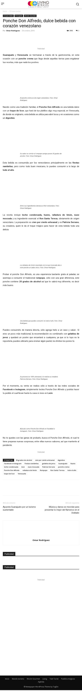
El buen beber (15, 11)
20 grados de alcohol (24, 460)
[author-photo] (41, 525)
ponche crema (63, 467)
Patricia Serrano (48, 467)
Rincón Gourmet (30, 16)
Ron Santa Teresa (57, 470)
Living (44, 679)
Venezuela (22, 474)
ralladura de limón (30, 470)
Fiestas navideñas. (32, 463)
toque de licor (9, 474)
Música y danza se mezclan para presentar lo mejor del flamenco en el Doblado (62, 510)
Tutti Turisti (54, 679)
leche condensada (11, 467)
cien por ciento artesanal (45, 460)
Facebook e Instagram (13, 463)
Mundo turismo (18, 679)
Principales (18, 16)
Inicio (5, 11)
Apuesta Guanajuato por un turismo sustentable (19, 508)
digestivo (61, 460)
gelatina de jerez (48, 463)
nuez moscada (33, 467)
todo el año (72, 470)
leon (23, 467)
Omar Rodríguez (13, 31)
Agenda (41, 682)
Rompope (43, 470)
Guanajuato (62, 463)
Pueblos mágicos (68, 679)
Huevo (72, 463)
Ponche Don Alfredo (11, 470)
